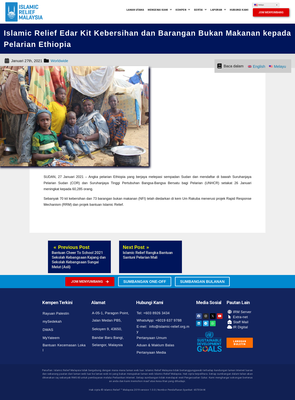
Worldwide (59, 61)
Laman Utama (135, 9)
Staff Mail (240, 322)
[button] (271, 12)
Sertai (200, 9)
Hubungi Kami (239, 9)
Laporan (218, 9)
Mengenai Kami (160, 9)
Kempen (183, 9)
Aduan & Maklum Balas (155, 345)
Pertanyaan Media (151, 352)
